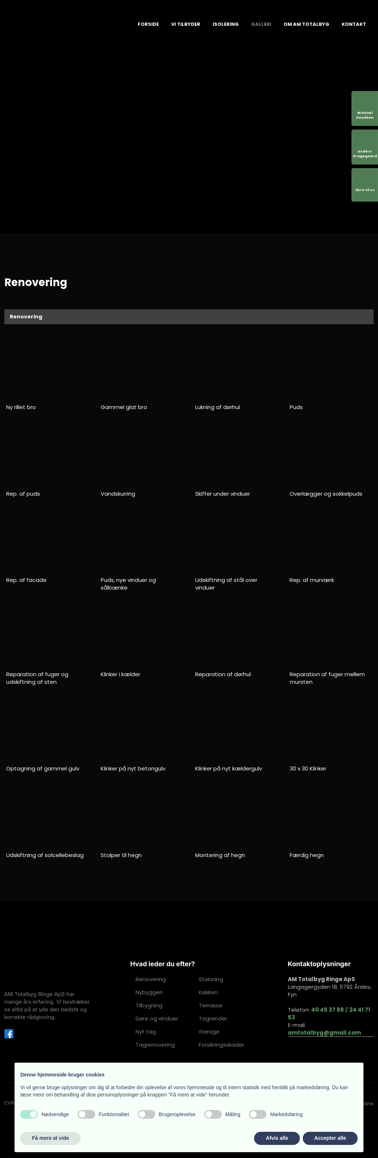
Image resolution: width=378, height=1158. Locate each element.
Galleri (261, 24)
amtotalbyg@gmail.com (324, 1032)
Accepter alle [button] (330, 1138)
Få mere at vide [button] (50, 1138)
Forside (148, 24)
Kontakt (354, 24)
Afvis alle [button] (277, 1138)
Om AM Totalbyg (306, 24)
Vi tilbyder (185, 24)
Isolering (226, 24)
